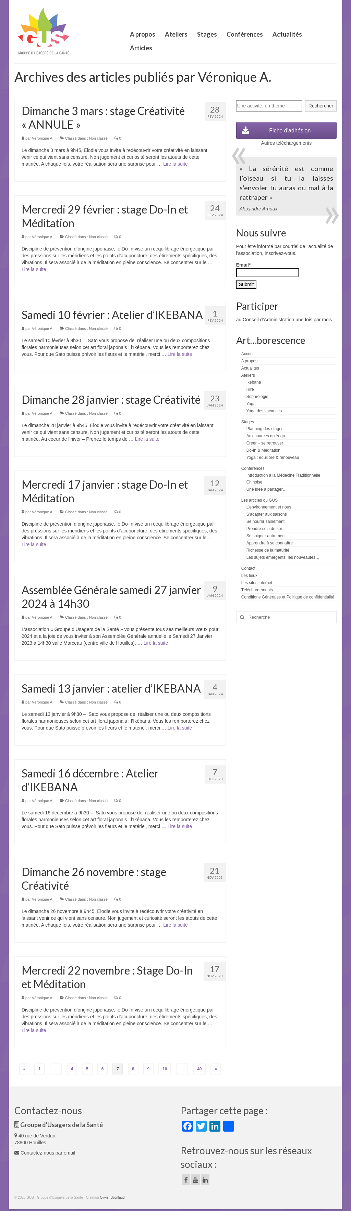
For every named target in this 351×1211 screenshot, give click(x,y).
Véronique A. (42, 138)
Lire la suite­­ (175, 164)
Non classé (98, 138)
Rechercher (320, 105)
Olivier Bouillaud (112, 1197)
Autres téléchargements (286, 143)
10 (164, 1069)
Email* (267, 269)
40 (199, 1069)
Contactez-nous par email (44, 1153)
